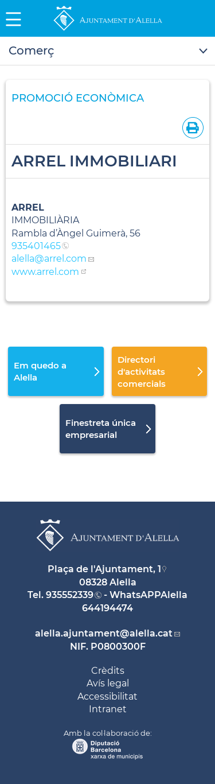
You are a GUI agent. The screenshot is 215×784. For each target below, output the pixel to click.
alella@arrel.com (49, 258)
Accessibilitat (107, 696)
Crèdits (107, 670)
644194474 (107, 608)
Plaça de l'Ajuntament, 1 (104, 569)
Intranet (108, 709)
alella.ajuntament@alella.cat (104, 633)
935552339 (69, 594)
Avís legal (108, 683)
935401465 (36, 245)
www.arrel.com (45, 271)
